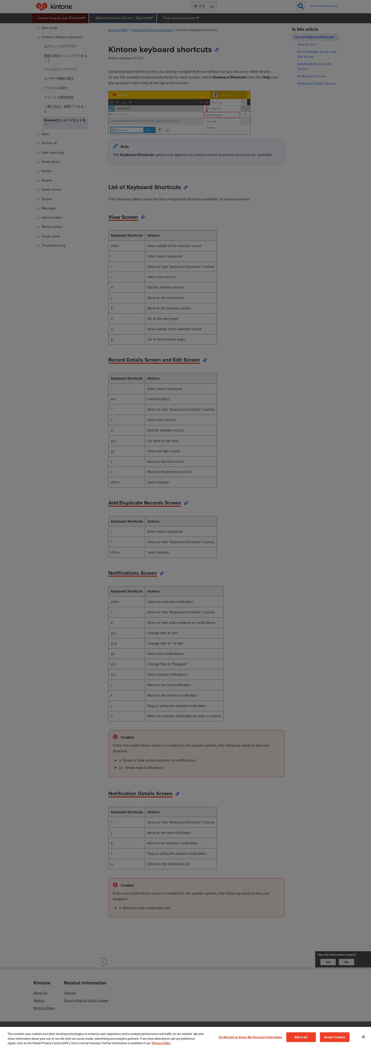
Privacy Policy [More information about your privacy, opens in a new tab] (161, 1043)
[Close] (363, 1037)
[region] (185, 1037)
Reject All (301, 1037)
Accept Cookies (334, 1037)
